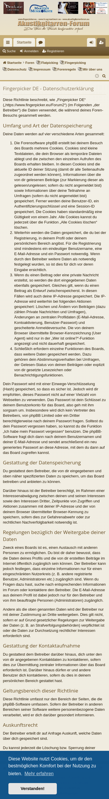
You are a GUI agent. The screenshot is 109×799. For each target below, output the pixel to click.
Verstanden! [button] (32, 788)
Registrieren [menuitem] (102, 43)
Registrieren (55, 51)
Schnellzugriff (9, 43)
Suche (11, 51)
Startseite (24, 42)
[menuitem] (104, 76)
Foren (42, 43)
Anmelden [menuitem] (93, 43)
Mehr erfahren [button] (39, 773)
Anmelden (31, 51)
